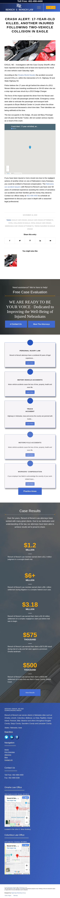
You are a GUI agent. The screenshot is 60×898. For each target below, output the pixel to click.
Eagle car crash (19, 220)
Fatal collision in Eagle (19, 223)
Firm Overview (10, 752)
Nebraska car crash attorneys (19, 226)
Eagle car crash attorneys (40, 220)
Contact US (9, 760)
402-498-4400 (32, 196)
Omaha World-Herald (26, 75)
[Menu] (38, 7)
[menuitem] (8, 895)
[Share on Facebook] (10, 241)
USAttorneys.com (23, 887)
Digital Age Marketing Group (18, 892)
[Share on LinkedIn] (40, 241)
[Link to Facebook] (47, 7)
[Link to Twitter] (50, 7)
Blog (6, 757)
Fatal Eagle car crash (41, 223)
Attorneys (8, 755)
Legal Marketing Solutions (11, 887)
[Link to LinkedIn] (53, 7)
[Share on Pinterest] (30, 241)
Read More (9, 732)
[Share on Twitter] (20, 241)
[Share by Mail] (50, 241)
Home (7, 750)
